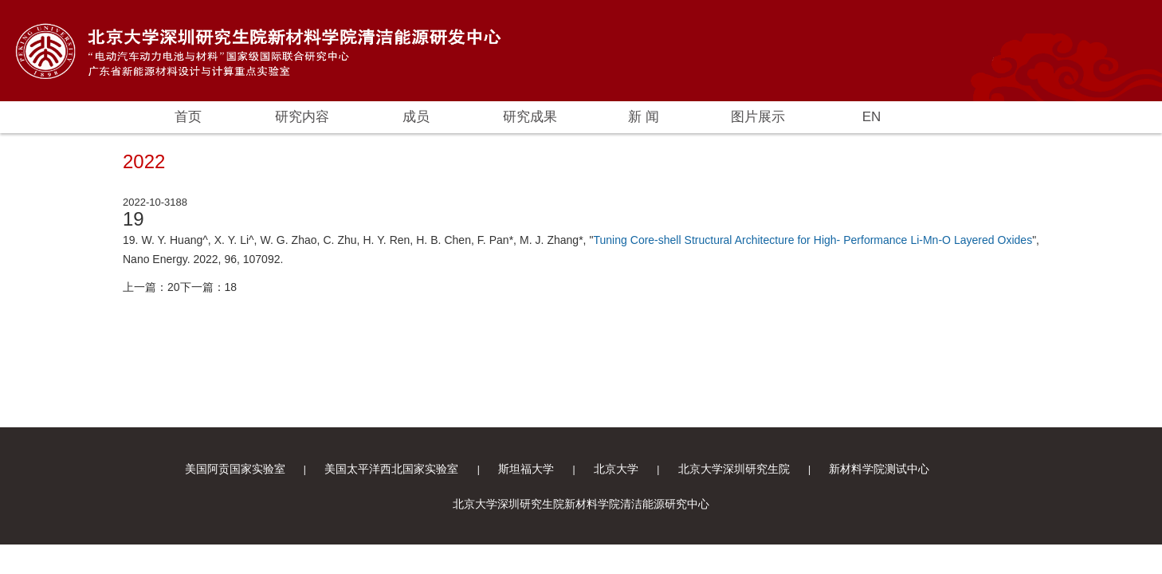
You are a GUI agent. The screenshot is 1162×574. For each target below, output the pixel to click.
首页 (188, 116)
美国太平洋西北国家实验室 (391, 468)
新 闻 (643, 116)
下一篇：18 (209, 287)
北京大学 (616, 468)
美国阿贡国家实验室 (235, 468)
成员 (416, 116)
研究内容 (302, 116)
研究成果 (530, 116)
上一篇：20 (151, 287)
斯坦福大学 (526, 468)
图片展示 (758, 116)
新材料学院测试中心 (879, 468)
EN (871, 116)
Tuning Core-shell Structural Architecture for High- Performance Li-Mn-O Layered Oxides (812, 240)
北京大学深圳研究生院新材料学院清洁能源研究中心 (581, 503)
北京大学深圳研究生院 (734, 468)
